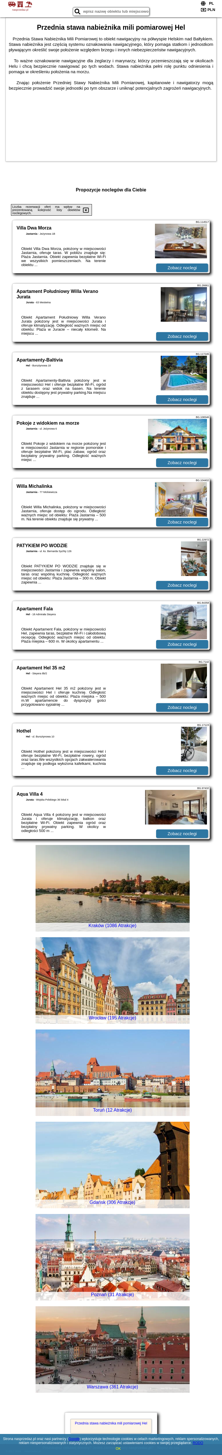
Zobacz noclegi (182, 267)
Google (74, 1439)
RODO (198, 1443)
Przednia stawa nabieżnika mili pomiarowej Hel (111, 1423)
